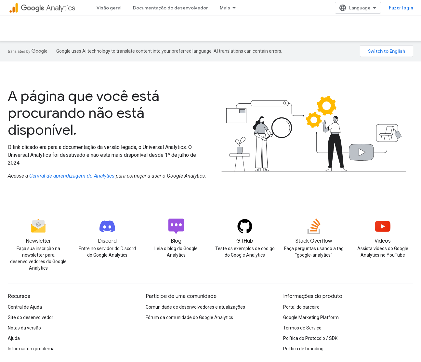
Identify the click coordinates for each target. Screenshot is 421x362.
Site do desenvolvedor (30, 317)
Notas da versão (24, 327)
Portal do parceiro (301, 307)
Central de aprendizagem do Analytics (71, 176)
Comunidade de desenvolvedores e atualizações (195, 307)
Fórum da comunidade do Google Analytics (189, 317)
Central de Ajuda (25, 307)
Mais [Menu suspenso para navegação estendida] (225, 8)
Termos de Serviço (302, 327)
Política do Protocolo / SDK (310, 338)
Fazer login (401, 7)
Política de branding (303, 348)
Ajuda (14, 338)
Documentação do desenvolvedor (170, 8)
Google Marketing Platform (311, 317)
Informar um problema (31, 348)
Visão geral (109, 8)
